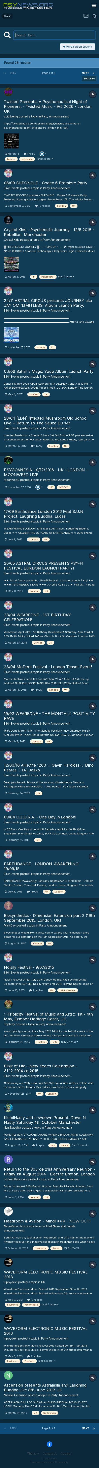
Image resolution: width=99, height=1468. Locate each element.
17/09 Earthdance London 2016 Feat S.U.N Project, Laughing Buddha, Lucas (43, 514)
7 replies (34, 1356)
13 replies (42, 205)
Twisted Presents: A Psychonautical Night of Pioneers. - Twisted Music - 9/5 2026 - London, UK (48, 106)
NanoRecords (13, 1226)
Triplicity (9, 1024)
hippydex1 (10, 1282)
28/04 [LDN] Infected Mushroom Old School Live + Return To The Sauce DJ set (45, 420)
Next (85, 72)
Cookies (66, 1453)
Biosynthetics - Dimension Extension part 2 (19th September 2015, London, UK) (49, 918)
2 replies (36, 990)
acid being (11, 116)
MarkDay (10, 925)
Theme (33, 1453)
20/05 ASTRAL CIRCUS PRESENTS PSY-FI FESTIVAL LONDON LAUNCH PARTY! (43, 566)
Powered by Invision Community (49, 1462)
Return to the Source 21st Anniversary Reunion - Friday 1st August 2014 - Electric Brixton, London (49, 1171)
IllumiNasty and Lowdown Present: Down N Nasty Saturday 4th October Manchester (45, 1120)
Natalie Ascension (15, 1395)
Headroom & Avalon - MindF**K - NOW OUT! (47, 1221)
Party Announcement (55, 116)
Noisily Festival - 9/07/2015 (29, 967)
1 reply (29, 153)
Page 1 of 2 (49, 72)
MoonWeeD (11, 479)
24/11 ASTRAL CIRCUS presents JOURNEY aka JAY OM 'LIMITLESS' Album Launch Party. (48, 303)
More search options (77, 46)
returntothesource (16, 1179)
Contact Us (50, 1453)
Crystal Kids (11, 239)
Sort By (89, 78)
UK (43, 1282)
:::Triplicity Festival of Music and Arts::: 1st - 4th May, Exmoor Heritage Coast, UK (48, 1016)
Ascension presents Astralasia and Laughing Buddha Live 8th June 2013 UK (45, 1387)
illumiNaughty (12, 1127)
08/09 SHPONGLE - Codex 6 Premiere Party (45, 182)
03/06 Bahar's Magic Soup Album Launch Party (48, 371)
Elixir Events (11, 188)
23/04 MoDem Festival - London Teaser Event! (48, 666)
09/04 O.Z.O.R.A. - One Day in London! (40, 817)
